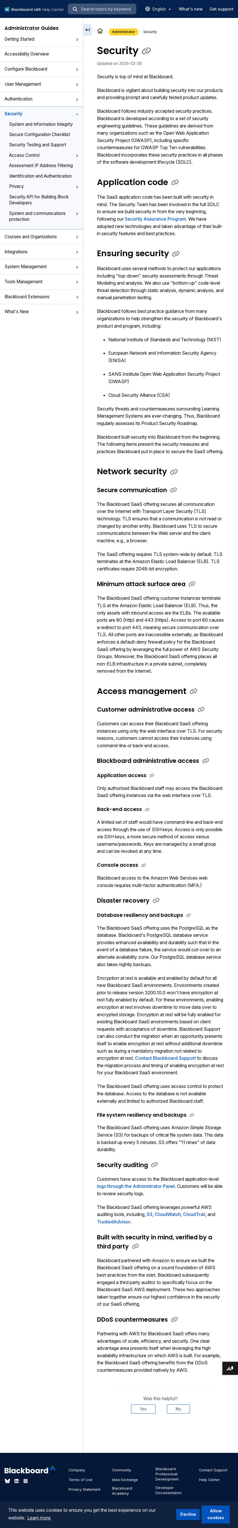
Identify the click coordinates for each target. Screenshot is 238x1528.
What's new (191, 9)
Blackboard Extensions (41, 296)
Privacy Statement (84, 1489)
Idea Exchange (125, 1480)
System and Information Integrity (41, 124)
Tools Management (41, 281)
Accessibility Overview (27, 54)
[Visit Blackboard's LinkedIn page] (17, 1481)
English (162, 9)
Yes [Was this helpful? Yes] (143, 1408)
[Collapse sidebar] (87, 30)
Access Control (43, 155)
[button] (77, 39)
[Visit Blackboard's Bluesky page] (8, 1481)
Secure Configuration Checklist (39, 134)
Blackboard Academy (122, 1491)
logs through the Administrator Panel (136, 1186)
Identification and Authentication (40, 176)
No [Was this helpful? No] (178, 1408)
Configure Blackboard (41, 69)
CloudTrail (194, 1214)
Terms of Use (80, 1480)
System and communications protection (43, 216)
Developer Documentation (169, 1490)
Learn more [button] (39, 1518)
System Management (41, 266)
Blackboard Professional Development (167, 1474)
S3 (149, 1214)
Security (41, 113)
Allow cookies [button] (215, 1514)
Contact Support (213, 1470)
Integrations (41, 251)
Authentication (41, 99)
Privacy (43, 186)
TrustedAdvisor (113, 1222)
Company (77, 1470)
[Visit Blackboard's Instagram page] (25, 1481)
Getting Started (41, 39)
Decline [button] (188, 1514)
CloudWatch (168, 1214)
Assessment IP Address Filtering (41, 165)
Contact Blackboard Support (165, 1058)
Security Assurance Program (155, 219)
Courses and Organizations (41, 236)
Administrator (123, 32)
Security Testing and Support (37, 144)
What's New (41, 311)
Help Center (209, 1480)
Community (121, 1470)
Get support (221, 9)
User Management (41, 84)
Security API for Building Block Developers (39, 200)
